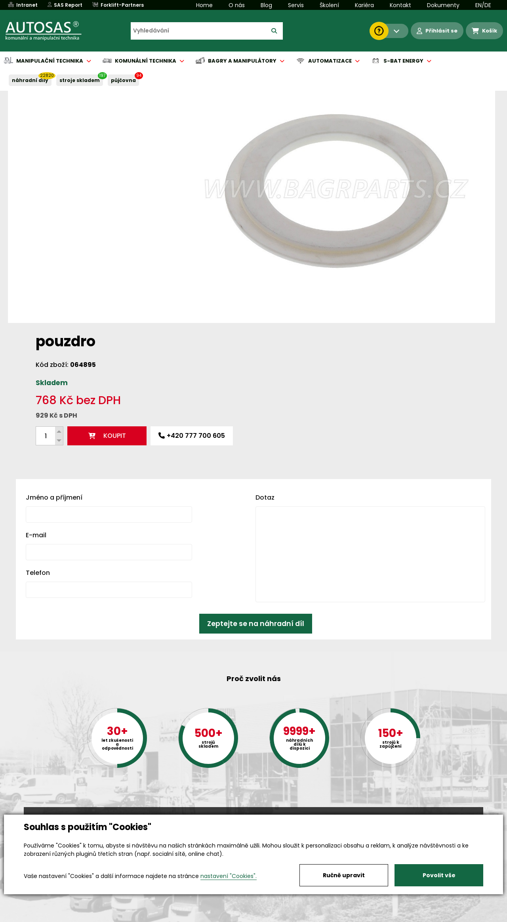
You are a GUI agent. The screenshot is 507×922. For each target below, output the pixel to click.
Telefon (38, 444)
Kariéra (364, 5)
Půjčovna (267, 916)
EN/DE (483, 5)
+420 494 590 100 (250, 814)
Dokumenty (443, 5)
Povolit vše (439, 875)
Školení (329, 5)
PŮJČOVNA (123, 80)
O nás (237, 5)
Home (204, 5)
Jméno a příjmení (54, 369)
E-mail (36, 406)
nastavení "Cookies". (228, 876)
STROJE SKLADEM (79, 80)
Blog (266, 5)
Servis (296, 5)
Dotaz (264, 369)
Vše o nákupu (43, 916)
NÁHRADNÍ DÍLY (30, 80)
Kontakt (400, 5)
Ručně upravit (344, 875)
